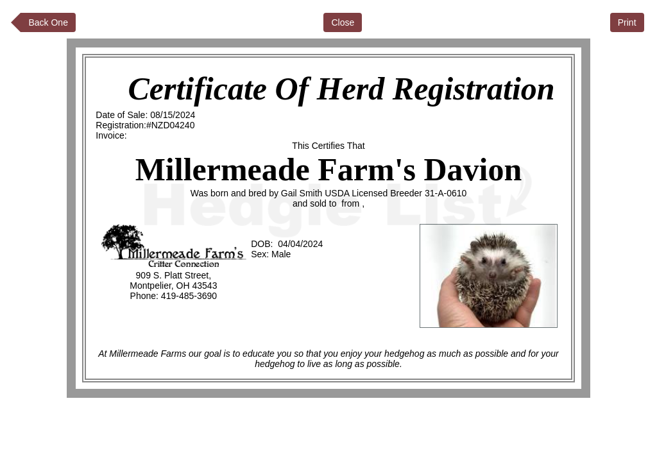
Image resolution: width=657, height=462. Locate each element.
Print (627, 22)
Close (342, 22)
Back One (47, 22)
